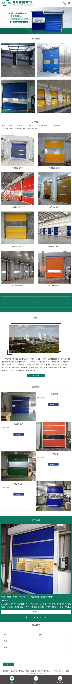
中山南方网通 (15, 671)
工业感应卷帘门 (42, 125)
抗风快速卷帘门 (7, 128)
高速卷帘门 (11, 125)
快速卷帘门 (21, 125)
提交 (8, 664)
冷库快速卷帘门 (20, 128)
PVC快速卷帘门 (55, 125)
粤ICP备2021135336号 (37, 673)
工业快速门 (31, 125)
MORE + (36, 375)
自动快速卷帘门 (33, 128)
